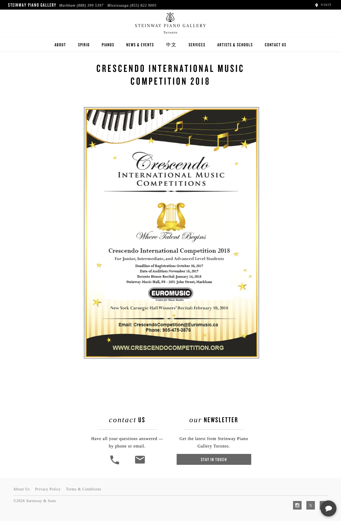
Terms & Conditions (83, 489)
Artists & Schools (235, 44)
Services (197, 44)
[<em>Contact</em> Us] (140, 463)
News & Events (140, 44)
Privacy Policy (48, 489)
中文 (171, 44)
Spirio (84, 44)
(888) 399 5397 (90, 5)
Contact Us (275, 44)
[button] (115, 463)
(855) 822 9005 (143, 5)
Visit (323, 5)
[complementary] (302, 491)
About (60, 44)
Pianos (108, 44)
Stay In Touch (214, 459)
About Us (21, 489)
